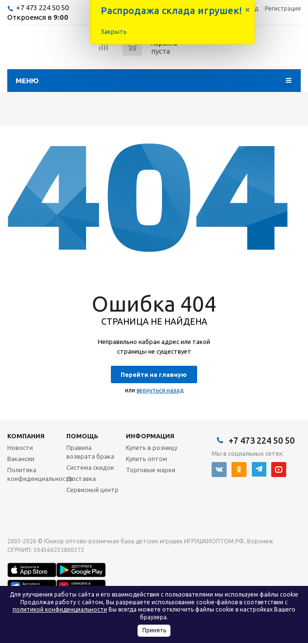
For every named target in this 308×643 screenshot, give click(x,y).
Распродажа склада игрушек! (171, 10)
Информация (150, 436)
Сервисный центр (92, 489)
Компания (26, 436)
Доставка (81, 478)
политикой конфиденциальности (60, 609)
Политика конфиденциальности (40, 474)
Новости (20, 447)
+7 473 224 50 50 (42, 7)
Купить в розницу (151, 447)
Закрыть (114, 31)
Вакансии (20, 458)
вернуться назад (160, 390)
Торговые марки (150, 469)
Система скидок (90, 467)
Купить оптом (146, 458)
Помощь (82, 436)
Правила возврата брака (90, 452)
